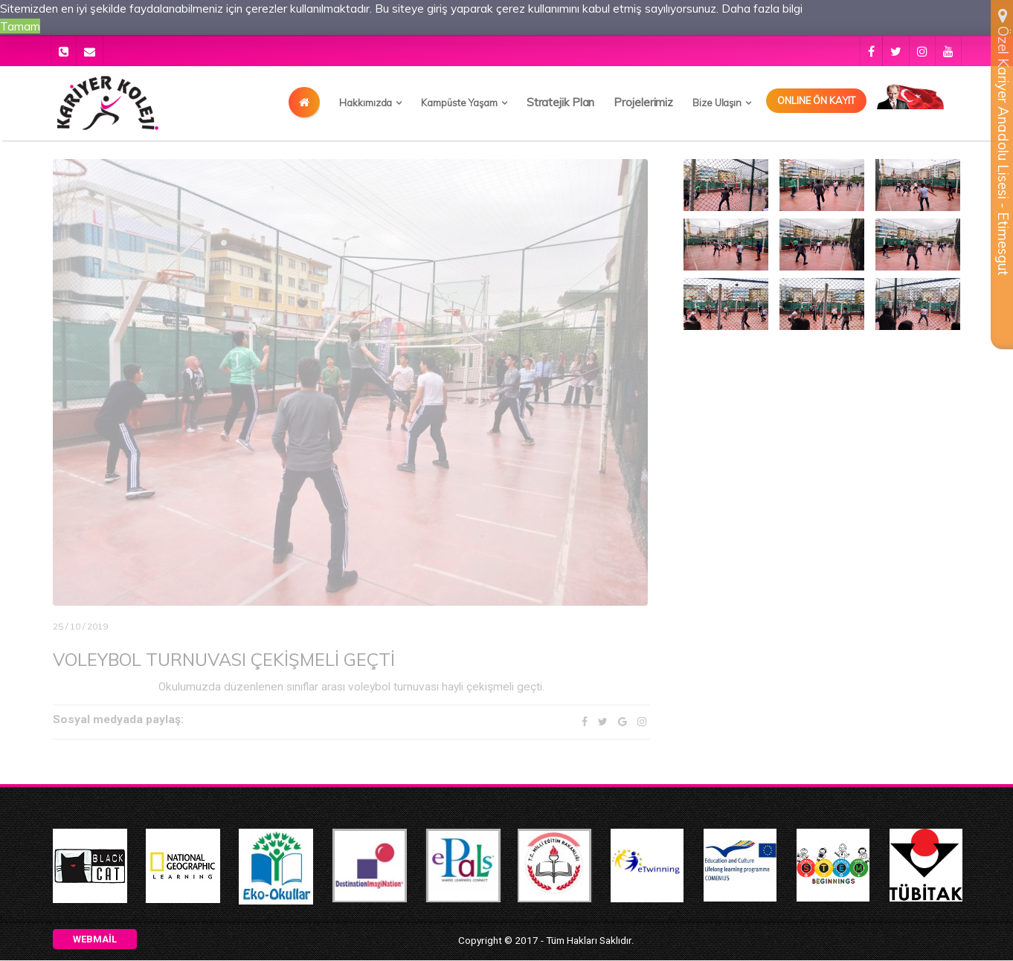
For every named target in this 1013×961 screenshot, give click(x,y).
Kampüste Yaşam (459, 103)
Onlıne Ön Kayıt (816, 100)
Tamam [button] (20, 26)
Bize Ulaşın (717, 103)
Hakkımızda (365, 103)
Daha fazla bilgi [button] (768, 8)
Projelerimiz (643, 102)
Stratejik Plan (561, 102)
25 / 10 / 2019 (80, 626)
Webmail (95, 939)
